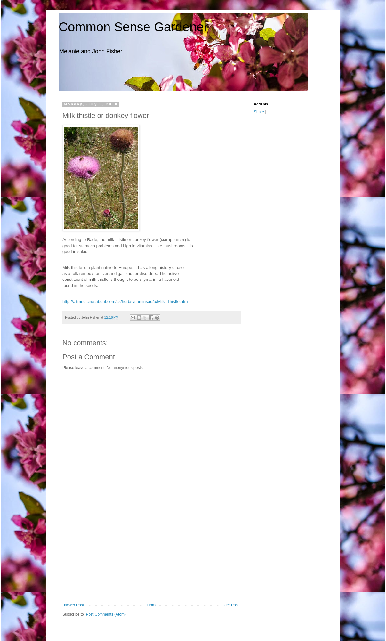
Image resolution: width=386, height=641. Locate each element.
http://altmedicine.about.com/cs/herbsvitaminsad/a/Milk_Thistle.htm (125, 301)
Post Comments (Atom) (106, 614)
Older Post (230, 605)
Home (152, 605)
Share (259, 112)
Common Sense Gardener (133, 27)
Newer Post (74, 605)
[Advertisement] (151, 555)
